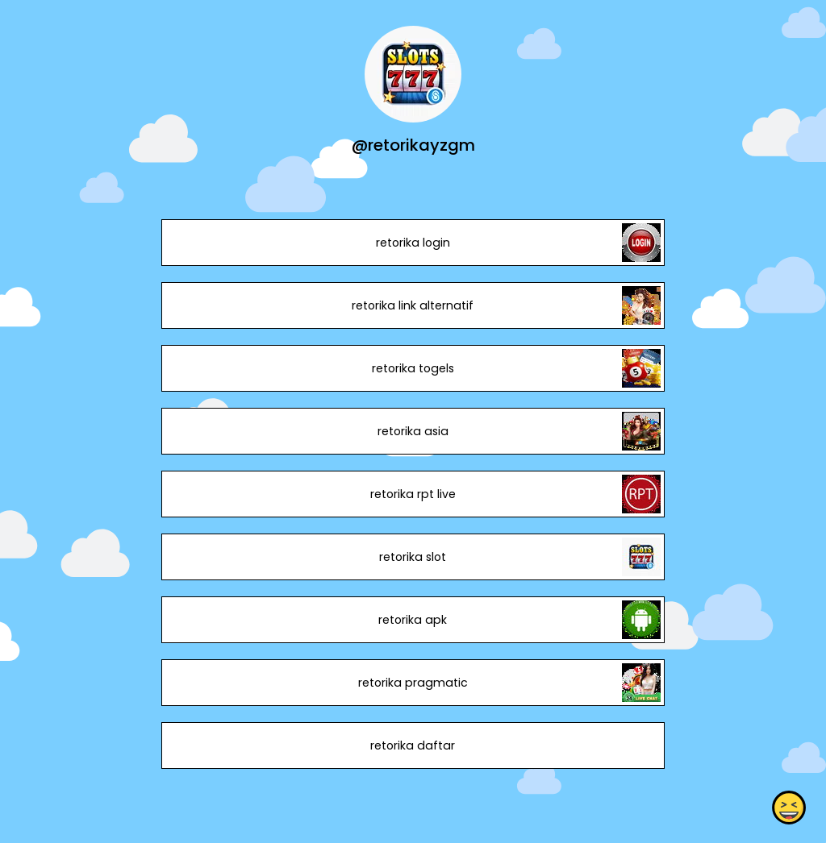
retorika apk (412, 620)
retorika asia (413, 431)
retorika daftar (412, 745)
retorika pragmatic (413, 683)
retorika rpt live (413, 494)
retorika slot (412, 557)
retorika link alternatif (412, 305)
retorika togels (413, 368)
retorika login (413, 243)
